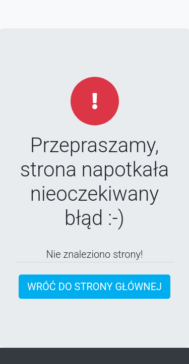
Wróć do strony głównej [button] (94, 287)
